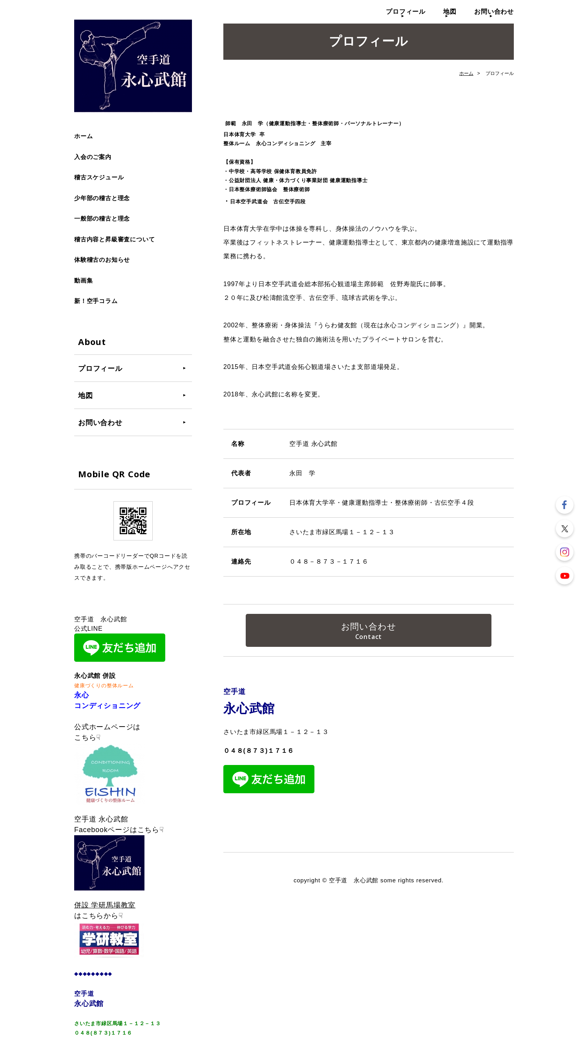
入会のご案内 (92, 156)
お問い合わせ (494, 11)
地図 (450, 11)
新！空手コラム (96, 301)
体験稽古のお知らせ (102, 259)
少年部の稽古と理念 (102, 198)
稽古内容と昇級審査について (114, 239)
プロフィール (405, 11)
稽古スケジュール (99, 177)
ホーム (83, 136)
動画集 (83, 280)
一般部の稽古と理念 (102, 218)
